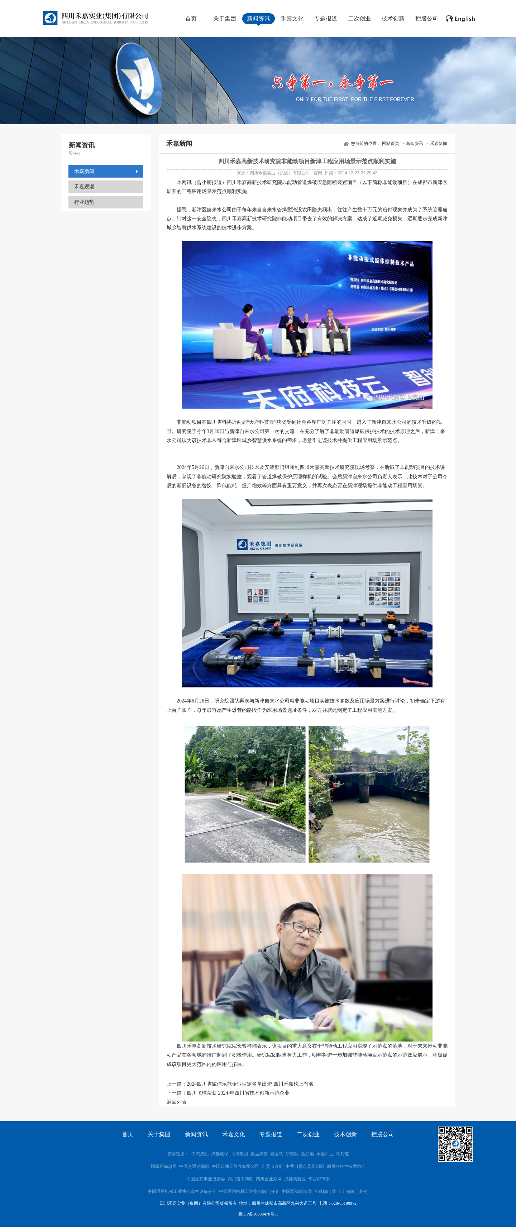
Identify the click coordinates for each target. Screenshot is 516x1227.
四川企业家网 (269, 1178)
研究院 (292, 1153)
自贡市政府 (272, 1166)
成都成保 (219, 1153)
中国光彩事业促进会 (205, 1178)
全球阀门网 (325, 1191)
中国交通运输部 (194, 1166)
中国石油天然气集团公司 (235, 1166)
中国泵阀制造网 (297, 1191)
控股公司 (426, 18)
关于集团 (224, 18)
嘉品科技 (259, 1153)
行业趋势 (84, 202)
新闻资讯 (258, 18)
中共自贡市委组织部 (305, 1166)
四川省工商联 (240, 1178)
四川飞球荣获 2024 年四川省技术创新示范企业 (238, 1093)
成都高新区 (295, 1178)
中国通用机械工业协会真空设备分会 (182, 1191)
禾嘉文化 (292, 18)
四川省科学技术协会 (346, 1166)
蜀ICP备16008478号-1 (258, 1214)
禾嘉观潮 (84, 186)
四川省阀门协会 (353, 1191)
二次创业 (359, 18)
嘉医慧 (276, 1153)
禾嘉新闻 (84, 171)
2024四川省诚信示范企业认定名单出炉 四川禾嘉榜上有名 (250, 1084)
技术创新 (393, 18)
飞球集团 (239, 1153)
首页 (191, 18)
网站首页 (390, 143)
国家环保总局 (164, 1166)
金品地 (307, 1153)
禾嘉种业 (325, 1153)
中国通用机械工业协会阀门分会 (249, 1191)
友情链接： (178, 1153)
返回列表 (177, 1102)
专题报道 (325, 18)
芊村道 (342, 1153)
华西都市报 (319, 1178)
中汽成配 (200, 1153)
